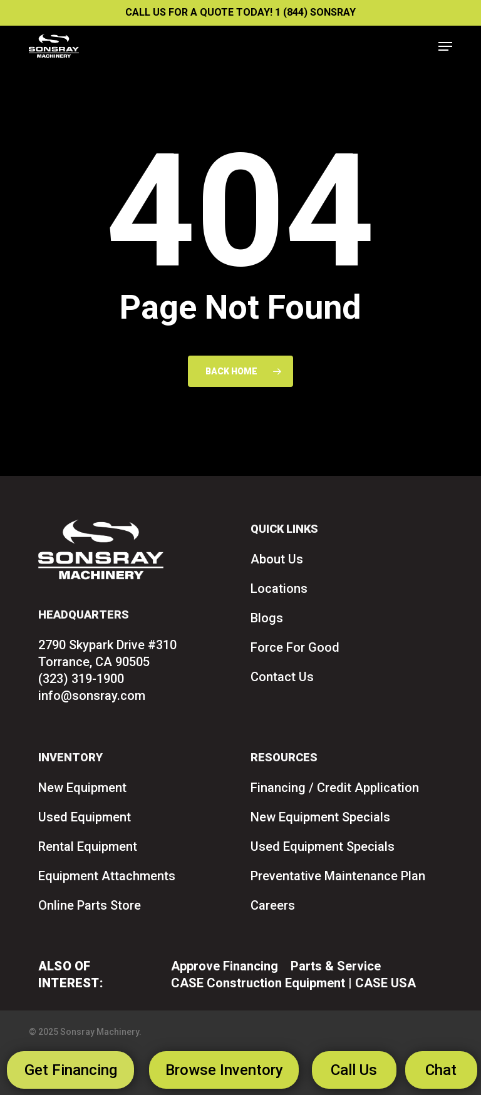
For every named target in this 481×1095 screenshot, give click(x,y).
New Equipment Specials (320, 817)
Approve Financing (224, 966)
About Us (277, 559)
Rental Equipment (87, 846)
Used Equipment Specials (323, 846)
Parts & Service (336, 966)
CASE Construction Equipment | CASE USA (293, 982)
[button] (445, 46)
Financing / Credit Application (335, 787)
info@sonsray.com (91, 695)
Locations (279, 588)
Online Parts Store (89, 905)
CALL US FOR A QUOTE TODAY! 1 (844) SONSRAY (240, 12)
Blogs (267, 617)
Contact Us (282, 676)
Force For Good (295, 647)
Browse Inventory (224, 1070)
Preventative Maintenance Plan (338, 875)
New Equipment (82, 787)
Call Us (354, 1070)
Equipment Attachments (106, 875)
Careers (273, 905)
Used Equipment (84, 817)
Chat (441, 1070)
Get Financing (70, 1070)
